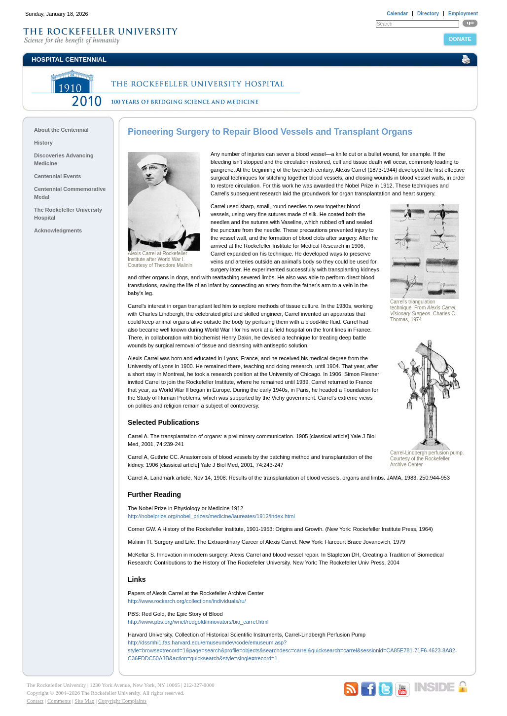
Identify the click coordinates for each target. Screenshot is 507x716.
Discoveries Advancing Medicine (64, 159)
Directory (428, 13)
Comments (59, 701)
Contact (35, 701)
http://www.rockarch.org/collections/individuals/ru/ (187, 601)
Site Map (84, 701)
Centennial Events (57, 176)
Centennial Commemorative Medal (70, 193)
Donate (460, 39)
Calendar (397, 13)
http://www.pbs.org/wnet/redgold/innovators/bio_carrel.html (198, 622)
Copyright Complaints (122, 701)
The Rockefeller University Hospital (68, 214)
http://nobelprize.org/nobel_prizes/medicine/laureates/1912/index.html (211, 516)
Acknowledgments (58, 230)
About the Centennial (61, 130)
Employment (463, 13)
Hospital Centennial (69, 59)
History (43, 143)
